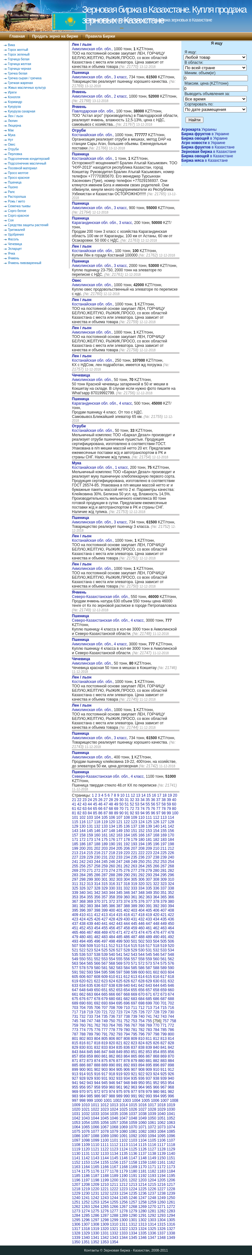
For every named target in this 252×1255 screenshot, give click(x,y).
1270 (152, 1206)
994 (156, 1096)
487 (134, 937)
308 (156, 879)
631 (164, 981)
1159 (142, 1162)
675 (75, 999)
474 (141, 932)
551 (90, 959)
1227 (161, 1189)
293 (149, 875)
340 (82, 892)
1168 (123, 1167)
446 (141, 923)
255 (75, 866)
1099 (95, 1140)
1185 (76, 1176)
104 (97, 817)
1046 (114, 1118)
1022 (95, 1109)
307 (149, 879)
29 (116, 800)
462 (156, 928)
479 (75, 937)
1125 (133, 1149)
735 (105, 1016)
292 (141, 875)
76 (153, 808)
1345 (133, 1237)
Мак (11, 130)
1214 (142, 1184)
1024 (114, 1109)
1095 (161, 1136)
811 (149, 1038)
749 (105, 1021)
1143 (95, 1158)
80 (174, 808)
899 (75, 1069)
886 (82, 1065)
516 (141, 946)
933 (119, 1078)
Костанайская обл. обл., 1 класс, (101, 465)
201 (90, 848)
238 (156, 857)
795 (134, 1034)
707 (105, 1007)
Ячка (11, 253)
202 (97, 848)
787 (75, 1034)
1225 (142, 1189)
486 (127, 937)
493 (75, 941)
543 (134, 954)
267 (164, 866)
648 (82, 990)
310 (171, 879)
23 (84, 800)
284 (82, 875)
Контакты (91, 1250)
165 (134, 835)
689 (75, 1003)
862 (112, 1056)
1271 (161, 1206)
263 (134, 866)
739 (134, 1016)
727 (149, 1012)
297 (75, 879)
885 (75, 1065)
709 (119, 1007)
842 (171, 1047)
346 (127, 892)
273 (105, 870)
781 (134, 1030)
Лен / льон (15, 116)
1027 (142, 1109)
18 (164, 795)
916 (97, 1074)
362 (141, 897)
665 (105, 994)
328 (97, 888)
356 (97, 897)
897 (164, 1065)
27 (105, 800)
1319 (95, 1229)
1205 (161, 1180)
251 (149, 862)
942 (82, 1083)
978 (141, 1091)
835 (119, 1047)
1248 (152, 1198)
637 (105, 985)
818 (97, 1043)
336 (156, 888)
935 (134, 1078)
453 (90, 928)
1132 (95, 1153)
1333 (123, 1233)
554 (112, 959)
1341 (95, 1237)
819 (105, 1043)
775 (90, 1030)
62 (79, 808)
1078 (104, 1131)
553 (105, 959)
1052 (171, 1118)
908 (141, 1069)
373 (119, 901)
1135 (123, 1153)
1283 (171, 1211)
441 (105, 923)
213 (75, 853)
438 (82, 923)
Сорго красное (18, 215)
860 (97, 1056)
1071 (142, 1127)
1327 (171, 1229)
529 (134, 950)
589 (164, 968)
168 (156, 835)
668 (127, 994)
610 (112, 976)
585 (134, 968)
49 (116, 804)
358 (112, 897)
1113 (123, 1145)
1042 (76, 1118)
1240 (76, 1198)
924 (156, 1074)
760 (82, 1025)
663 (90, 994)
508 (82, 946)
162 (112, 835)
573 (149, 963)
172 (82, 839)
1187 (95, 1176)
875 (105, 1061)
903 (105, 1069)
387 (119, 906)
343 (105, 892)
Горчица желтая (19, 64)
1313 (142, 1224)
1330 (95, 1233)
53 (137, 804)
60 (174, 804)
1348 (161, 1237)
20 (175, 795)
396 (82, 910)
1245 (123, 1198)
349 (149, 892)
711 (134, 1007)
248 (127, 862)
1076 (85, 1131)
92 (132, 813)
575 (164, 963)
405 (149, 910)
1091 (123, 1136)
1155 (104, 1162)
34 (142, 800)
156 (171, 831)
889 (105, 1065)
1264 (95, 1206)
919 (119, 1074)
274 (112, 870)
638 (112, 985)
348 (141, 892)
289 (119, 875)
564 (82, 963)
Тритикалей (16, 230)
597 (119, 972)
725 (134, 1012)
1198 (95, 1180)
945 (105, 1083)
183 (164, 839)
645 (164, 985)
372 (112, 901)
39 (169, 800)
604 (171, 972)
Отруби (13, 149)
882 (156, 1061)
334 (141, 888)
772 (171, 1025)
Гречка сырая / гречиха (25, 78)
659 (164, 990)
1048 (133, 1118)
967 (164, 1087)
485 (119, 937)
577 (75, 968)
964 (141, 1087)
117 (90, 822)
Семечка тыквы (19, 206)
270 (82, 870)
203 (105, 848)
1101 (114, 1140)
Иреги (12, 92)
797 (149, 1034)
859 (90, 1056)
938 (156, 1078)
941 (75, 1083)
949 (134, 1083)
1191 (133, 1176)
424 (82, 919)
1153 (85, 1162)
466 (82, 932)
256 (82, 866)
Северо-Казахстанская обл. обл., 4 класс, (109, 618)
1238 (161, 1193)
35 (148, 800)
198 (171, 844)
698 (141, 1003)
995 (164, 1096)
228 (82, 857)
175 (105, 839)
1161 (161, 1162)
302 (112, 879)
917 (105, 1074)
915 (90, 1074)
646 (171, 985)
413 (105, 915)
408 (171, 910)
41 (74, 804)
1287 (104, 1215)
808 (127, 1038)
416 (127, 915)
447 (149, 923)
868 (156, 1056)
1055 (95, 1122)
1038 (142, 1114)
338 (171, 888)
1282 (161, 1211)
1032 (85, 1114)
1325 (152, 1229)
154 (156, 831)
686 (156, 999)
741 (149, 1016)
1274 (85, 1211)
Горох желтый (18, 49)
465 (75, 932)
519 (164, 946)
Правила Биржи (100, 36)
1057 (114, 1122)
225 (164, 853)
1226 (152, 1189)
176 (112, 839)
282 (171, 870)
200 (82, 848)
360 (127, 897)
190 (112, 844)
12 (133, 795)
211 (164, 848)
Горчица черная (19, 68)
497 (105, 941)
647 (75, 990)
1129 (171, 1149)
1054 (85, 1122)
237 (149, 857)
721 (105, 1012)
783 (149, 1030)
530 (141, 950)
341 (90, 892)
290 (127, 875)
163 (119, 835)
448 (156, 923)
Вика (11, 45)
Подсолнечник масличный (27, 163)
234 (127, 857)
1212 (123, 1184)
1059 (133, 1122)
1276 (104, 1211)
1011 (95, 1105)
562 (171, 959)
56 (153, 804)
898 (171, 1065)
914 (82, 1074)
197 (164, 844)
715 (164, 1007)
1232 (104, 1193)
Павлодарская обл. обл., (94, 109)
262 (127, 866)
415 (119, 915)
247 (119, 862)
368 (82, 901)
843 (75, 1052)
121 (119, 822)
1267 (123, 1206)
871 (75, 1061)
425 (90, 919)
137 (134, 826)
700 (156, 1003)
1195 (171, 1176)
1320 (104, 1229)
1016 (142, 1105)
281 (164, 870)
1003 (126, 1100)
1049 (142, 1118)
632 (171, 981)
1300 (123, 1220)
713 (149, 1007)
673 (164, 994)
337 (164, 888)
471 (119, 932)
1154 (95, 1162)
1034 (104, 1114)
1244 (114, 1198)
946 (112, 1083)
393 (164, 906)
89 (116, 813)
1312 (133, 1224)
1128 (161, 1149)
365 (164, 897)
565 (90, 963)
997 (75, 1100)
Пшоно (13, 187)
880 (141, 1061)
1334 (133, 1233)
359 (119, 897)
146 (97, 831)
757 (165, 1021)
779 (119, 1030)
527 (119, 950)
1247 (142, 1198)
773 (75, 1030)
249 (134, 862)
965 (149, 1087)
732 (82, 1016)
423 (75, 919)
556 (127, 959)
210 (156, 848)
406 (156, 910)
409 (75, 915)
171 (75, 839)
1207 (76, 1184)
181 (149, 839)
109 (134, 817)
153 (149, 831)
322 (156, 884)
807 (119, 1038)
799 (164, 1034)
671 (149, 994)
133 (105, 826)
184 (171, 839)
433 (149, 919)
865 (134, 1056)
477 (164, 932)
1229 (76, 1193)
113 (164, 817)
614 (141, 976)
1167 (114, 1167)
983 (75, 1096)
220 (127, 853)
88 (111, 813)
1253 (95, 1202)
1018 (161, 1105)
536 (82, 954)
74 (142, 808)
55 (148, 804)
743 (164, 1016)
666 (112, 994)
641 (134, 985)
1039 (152, 1114)
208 (141, 848)
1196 (76, 1180)
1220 (95, 1189)
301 (105, 879)
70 (121, 808)
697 (134, 1003)
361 (134, 897)
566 (97, 963)
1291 (142, 1215)
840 (156, 1047)
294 (156, 875)
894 (141, 1065)
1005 (145, 1100)
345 (119, 892)
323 (164, 884)
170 (171, 835)
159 (90, 835)
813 (164, 1038)
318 (127, 884)
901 (90, 1069)
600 (141, 972)
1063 (171, 1122)
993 (149, 1096)
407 (164, 910)
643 (149, 985)
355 (90, 897)
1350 (76, 1242)
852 (141, 1052)
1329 (85, 1233)
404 (141, 910)
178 (127, 839)
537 (90, 954)
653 (119, 990)
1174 (76, 1171)
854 (156, 1052)
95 (148, 813)
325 (75, 888)
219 (119, 853)
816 (82, 1043)
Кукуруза (14, 106)
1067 (104, 1127)
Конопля (14, 97)
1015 (133, 1105)
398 (97, 910)
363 (149, 897)
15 (149, 795)
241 (75, 862)
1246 (133, 1198)
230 (97, 857)
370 (97, 901)
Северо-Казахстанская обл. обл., (101, 594)
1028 (152, 1109)
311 (75, 884)
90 (121, 813)
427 (105, 919)
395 (75, 910)
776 (97, 1030)
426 (97, 919)
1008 (174, 1100)
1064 (76, 1127)
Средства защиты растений (28, 225)
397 (90, 910)
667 (119, 994)
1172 (161, 1167)
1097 (76, 1140)
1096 (171, 1136)
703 (75, 1007)
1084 (161, 1131)
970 (82, 1091)
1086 (76, 1136)
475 (149, 932)
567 (105, 963)
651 (105, 990)
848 (112, 1052)
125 (149, 822)
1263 (85, 1206)
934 (127, 1078)
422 (171, 915)
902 (97, 1069)
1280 (142, 1211)
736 (112, 1016)
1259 (152, 1202)
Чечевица (15, 244)
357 (105, 897)
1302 (142, 1220)
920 (127, 1074)
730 (171, 1012)
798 (156, 1034)
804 (97, 1038)
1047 (123, 1118)
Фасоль (13, 239)
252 (156, 862)
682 (127, 999)
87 (105, 813)
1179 (123, 1171)
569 (119, 963)
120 (112, 822)
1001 (107, 1100)
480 (82, 937)
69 (116, 808)
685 (149, 999)
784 (156, 1030)
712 (141, 1007)
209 (149, 848)
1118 (171, 1145)
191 (119, 844)
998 (82, 1100)
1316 (171, 1224)
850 (127, 1052)
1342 (104, 1237)
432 (141, 919)
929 (90, 1078)
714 (156, 1007)
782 (141, 1030)
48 (111, 804)
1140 (171, 1153)
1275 (95, 1211)
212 (171, 848)
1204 (152, 1180)
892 (127, 1065)
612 (127, 976)
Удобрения (16, 234)
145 (90, 831)
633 (75, 985)
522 (82, 950)
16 (154, 795)
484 (112, 937)
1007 (164, 1100)
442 (112, 923)
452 (82, 928)
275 (119, 870)
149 (119, 831)
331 (119, 888)
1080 (123, 1131)
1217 (171, 1184)
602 (156, 972)
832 (97, 1047)
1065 (85, 1127)
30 (121, 800)
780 (127, 1030)
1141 (76, 1158)
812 (156, 1038)
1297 (95, 1220)
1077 (95, 1131)
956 (82, 1087)
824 (141, 1043)
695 (119, 1003)
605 (75, 976)
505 (164, 941)
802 (82, 1038)
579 (90, 968)
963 (134, 1087)
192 (127, 844)
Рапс (11, 192)
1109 (85, 1145)
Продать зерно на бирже (55, 36)
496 (97, 941)
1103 (133, 1140)
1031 (76, 1114)
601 (149, 972)
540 (112, 954)
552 (97, 959)
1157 (123, 1162)
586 (141, 968)
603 (164, 972)
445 (134, 923)
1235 (133, 1193)
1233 (114, 1193)
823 (134, 1043)
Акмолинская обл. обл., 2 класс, (100, 94)
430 (127, 919)
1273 (76, 1211)
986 (97, 1096)
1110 (95, 1145)
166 (141, 835)
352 (171, 892)
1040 (161, 1114)
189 (105, 844)
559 (149, 959)
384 (97, 906)
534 (171, 950)
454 (97, 928)
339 (75, 892)
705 (90, 1007)
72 (132, 808)
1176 (95, 1171)
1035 (114, 1114)
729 (164, 1012)
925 (164, 1074)
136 (127, 826)
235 (134, 857)
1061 (152, 1122)
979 (149, 1091)
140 (156, 826)
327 (90, 888)
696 (127, 1003)
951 (149, 1083)
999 (90, 1100)
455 (105, 928)
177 (119, 839)
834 (112, 1047)
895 (149, 1065)
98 (163, 813)
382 (82, 906)
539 (105, 954)
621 (90, 981)
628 (141, 981)
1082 (142, 1131)
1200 (114, 1180)
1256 (123, 1202)
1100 (104, 1140)
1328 (76, 1233)
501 (134, 941)
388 (127, 906)
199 (75, 848)
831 (90, 1047)
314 (97, 884)
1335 (142, 1233)
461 (149, 928)
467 (90, 932)
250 (141, 862)
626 (127, 981)
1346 (142, 1237)
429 (119, 919)
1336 (152, 1233)
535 (75, 954)
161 (105, 835)
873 (90, 1061)
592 (82, 972)
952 (156, 1083)
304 (127, 879)
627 (134, 981)
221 (134, 853)
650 (97, 990)
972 (97, 1091)
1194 (161, 1176)
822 (127, 1043)
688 (171, 999)
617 (164, 976)
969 (75, 1091)
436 (171, 919)
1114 (133, 1145)
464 (171, 928)
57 (158, 804)
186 (82, 844)
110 (141, 817)
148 (112, 831)
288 (112, 875)
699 (149, 1003)
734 (97, 1016)
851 (134, 1052)
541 (119, 954)
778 (112, 1030)
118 (97, 822)
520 (171, 946)
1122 (104, 1149)
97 (158, 813)
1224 (133, 1189)
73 (137, 808)
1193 (152, 1176)
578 (82, 968)
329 (105, 888)
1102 (123, 1140)
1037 (133, 1114)
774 (82, 1030)
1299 (114, 1220)
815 (75, 1043)
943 (90, 1083)
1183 (161, 1171)
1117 (161, 1145)
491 (164, 937)
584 (127, 968)
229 (90, 857)
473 (134, 932)
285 (90, 875)
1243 (104, 1198)
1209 (95, 1184)
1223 (123, 1189)
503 (149, 941)
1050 (152, 1118)
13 (138, 795)
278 (141, 870)
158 (82, 835)
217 (105, 853)
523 (90, 950)
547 (164, 954)
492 (171, 937)
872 (82, 1061)
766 (127, 1025)
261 (119, 866)
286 (97, 875)
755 (149, 1021)
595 (105, 972)
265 (149, 866)
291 (134, 875)
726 (141, 1012)
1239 (171, 1193)
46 (100, 804)
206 (127, 848)
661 (75, 994)
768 (141, 1025)
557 (134, 959)
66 (100, 808)
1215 (152, 1184)
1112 (114, 1145)
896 (156, 1065)
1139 (161, 1153)
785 (164, 1030)
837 (134, 1047)
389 (134, 906)
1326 (161, 1229)
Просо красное (19, 177)
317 (119, 884)
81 (74, 813)
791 (105, 1034)
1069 (123, 1127)
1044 (95, 1118)
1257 (133, 1202)
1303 (152, 1220)
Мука (11, 135)
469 (105, 932)
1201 (123, 1180)
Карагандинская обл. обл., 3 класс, (103, 220)
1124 (123, 1149)
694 (112, 1003)
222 (141, 853)
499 (119, 941)
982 (171, 1091)
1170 (142, 1167)
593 (90, 972)
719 (90, 1012)
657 (149, 990)
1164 (85, 1167)
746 (82, 1021)
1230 (85, 1193)
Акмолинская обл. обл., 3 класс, (100, 74)
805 (105, 1038)
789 (90, 1034)
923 (149, 1074)
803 (90, 1038)
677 (90, 999)
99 (169, 813)
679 (105, 999)
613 (134, 976)
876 (112, 1061)
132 (97, 826)
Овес (11, 144)
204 (112, 848)
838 (141, 1047)
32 (132, 800)
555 (119, 959)
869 (164, 1056)
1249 (161, 1198)
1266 (114, 1206)
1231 (95, 1193)
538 (97, 954)
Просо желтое (18, 173)
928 (82, 1078)
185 (75, 844)
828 (171, 1043)
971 (90, 1091)
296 (171, 875)
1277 (114, 1211)
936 (141, 1078)
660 (171, 990)
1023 (104, 1109)
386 (112, 906)
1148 (142, 1158)
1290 (133, 1215)
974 (112, 1091)
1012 (104, 1105)
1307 (85, 1224)
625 (119, 981)
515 (134, 946)
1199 (104, 1180)
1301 (133, 1220)
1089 (104, 1136)
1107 (171, 1140)
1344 (123, 1237)
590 (171, 968)
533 (164, 950)
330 (112, 888)
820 (112, 1043)
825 (149, 1043)
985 (90, 1096)
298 (82, 879)
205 (119, 848)
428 (112, 919)
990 (127, 1096)
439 (90, 923)
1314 (152, 1224)
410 (82, 915)
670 (141, 994)
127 (164, 822)
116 (82, 822)
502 (141, 941)
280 (156, 870)
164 (127, 835)
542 (127, 954)
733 (90, 1016)
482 (97, 937)
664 (97, 994)
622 (97, 981)
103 (90, 817)
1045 (104, 1118)
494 (82, 941)
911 (164, 1069)
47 (105, 804)
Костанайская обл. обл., (93, 132)
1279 (133, 1211)
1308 (95, 1224)
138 (141, 826)
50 (121, 804)
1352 (95, 1242)
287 (105, 875)
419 (149, 915)
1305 (171, 1220)
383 (90, 906)
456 (112, 928)
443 (119, 923)
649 (90, 990)
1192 (142, 1176)
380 (171, 901)
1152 (76, 1162)
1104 (142, 1140)
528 (127, 950)
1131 (85, 1153)
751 (119, 1021)
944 (97, 1083)
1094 (152, 1136)
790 (97, 1034)
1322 (123, 1229)
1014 (123, 1105)
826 (156, 1043)
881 (149, 1061)
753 (134, 1021)
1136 (133, 1153)
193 (134, 844)
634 (82, 985)
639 (119, 985)
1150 (161, 1158)
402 (127, 910)
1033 (95, 1114)
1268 (133, 1206)
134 (112, 826)
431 (134, 919)
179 (134, 839)
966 (156, 1087)
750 (112, 1021)
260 (112, 866)
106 (112, 817)
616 (156, 976)
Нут (10, 140)
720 (97, 1012)
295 (164, 875)
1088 (95, 1136)
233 (119, 857)
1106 (161, 1140)
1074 (171, 1127)
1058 (123, 1122)
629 (149, 981)
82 (79, 813)
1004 (136, 1100)
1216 (161, 1184)
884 (171, 1061)
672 (156, 994)
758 (173, 1021)
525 (105, 950)
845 (90, 1052)
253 (164, 862)
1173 (171, 1167)
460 (141, 928)
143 (75, 831)
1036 (123, 1114)
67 (105, 808)
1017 (152, 1105)
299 (90, 879)
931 (105, 1078)
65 (95, 808)
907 (134, 1069)
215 (90, 853)
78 (163, 808)
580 (97, 968)
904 (112, 1069)
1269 (142, 1206)
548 (171, 954)
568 (112, 963)
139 (149, 826)
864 (127, 1056)
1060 (142, 1122)
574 (156, 963)
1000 (98, 1100)
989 (119, 1096)
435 (164, 919)
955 (75, 1087)
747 (90, 1021)
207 (134, 848)
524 (97, 950)
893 (134, 1065)
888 (97, 1065)
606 (82, 976)
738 (127, 1016)
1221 (104, 1189)
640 (127, 985)
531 (149, 950)
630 (156, 981)
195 (149, 844)
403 (134, 910)
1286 (95, 1215)
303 (119, 879)
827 (164, 1043)
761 (90, 1025)
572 (141, 963)
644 (156, 985)
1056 (104, 1122)
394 (171, 906)
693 (105, 1003)
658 (156, 990)
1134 (114, 1153)
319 (134, 884)
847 (105, 1052)
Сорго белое (17, 211)
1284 (76, 1215)
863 (119, 1056)
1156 (114, 1162)
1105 (152, 1140)
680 (112, 999)
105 (105, 817)
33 (137, 800)
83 (84, 813)
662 (82, 994)
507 (75, 946)
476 (156, 932)
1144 (104, 1158)
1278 (123, 1211)
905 (119, 1069)
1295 (76, 1220)
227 (75, 857)
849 (119, 1052)
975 (119, 1091)
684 (141, 999)
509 (90, 946)
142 (171, 826)
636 (97, 985)
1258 (142, 1202)
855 (164, 1052)
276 (127, 870)
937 (149, 1078)
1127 (152, 1149)
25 (95, 800)
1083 (152, 1131)
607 (90, 976)
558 (141, 959)
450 (171, 923)
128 (171, 822)
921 (134, 1074)
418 (141, 915)
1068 (114, 1127)
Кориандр (15, 102)
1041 (171, 1114)
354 (82, 897)
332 (127, 888)
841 (164, 1047)
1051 (161, 1118)
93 (137, 813)
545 (149, 954)
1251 (76, 1202)
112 (156, 817)
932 (112, 1078)
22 (79, 800)
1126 (142, 1149)
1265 (104, 1206)
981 (164, 1091)
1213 (133, 1184)
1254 (104, 1202)
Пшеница (14, 182)
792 (112, 1034)
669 (134, 994)
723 (119, 1012)
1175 (85, 1171)
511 (105, 946)
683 (134, 999)
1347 (152, 1237)
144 (82, 831)
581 (105, 968)
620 (82, 981)
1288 (114, 1215)
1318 (85, 1229)
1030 (171, 1109)
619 (75, 981)
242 (82, 862)
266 (156, 866)
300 (97, 879)
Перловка (15, 154)
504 (156, 941)
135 (119, 826)
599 (134, 972)
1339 (76, 1237)
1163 (76, 1167)
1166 (104, 1167)
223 (149, 853)
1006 (155, 1100)
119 (105, 822)
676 (82, 999)
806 (112, 1038)
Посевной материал (22, 168)
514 (127, 946)
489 (149, 937)
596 (112, 972)
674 (171, 994)
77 (158, 808)
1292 (152, 1215)
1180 (133, 1171)
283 (75, 875)
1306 (76, 1224)
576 (171, 963)
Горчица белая (18, 59)
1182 (152, 1171)
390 (141, 906)
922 (141, 1074)
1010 (85, 1105)
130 (82, 826)
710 (127, 1007)
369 (90, 901)
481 (90, 937)
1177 (104, 1171)
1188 (104, 1176)
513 (119, 946)
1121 (95, 1149)
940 (171, 1078)
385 (105, 906)
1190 (123, 1176)
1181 (142, 1171)
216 (97, 853)
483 (105, 937)
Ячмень (13, 258)
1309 (104, 1224)
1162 (171, 1162)
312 (82, 884)
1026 (133, 1109)
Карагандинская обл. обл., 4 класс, (103, 401)
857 (75, 1056)
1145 (114, 1158)
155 (164, 831)
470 (112, 932)
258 (97, 866)
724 (127, 1012)
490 (156, 937)
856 (171, 1052)
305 (134, 879)
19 (170, 795)
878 (127, 1061)
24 (90, 800)
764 (112, 1025)
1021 (85, 1109)
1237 (152, 1193)
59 (169, 804)
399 (105, 910)
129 (75, 826)
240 (171, 857)
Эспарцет (15, 248)
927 (75, 1078)
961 (119, 1087)
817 (90, 1043)
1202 (133, 1180)
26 (100, 800)
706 (97, 1007)
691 (90, 1003)
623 (105, 981)
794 (127, 1034)
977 (134, 1091)
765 (119, 1025)
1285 (85, 1215)
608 (97, 976)
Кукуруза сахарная (21, 111)
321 (149, 884)
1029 (161, 1109)
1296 (85, 1220)
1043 (85, 1118)
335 (149, 888)
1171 (152, 1167)
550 (82, 959)
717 (75, 1012)
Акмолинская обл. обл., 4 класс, (100, 641)
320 (141, 884)
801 (75, 1038)
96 (153, 813)
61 (74, 808)
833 (105, 1047)
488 (141, 937)
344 (112, 892)
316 (112, 884)
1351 (85, 1242)
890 (112, 1065)
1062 (161, 1122)
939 (164, 1078)
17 (159, 795)
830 (82, 1047)
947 (119, 1083)
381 (75, 906)
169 (164, 835)
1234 (123, 1193)
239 (164, 857)
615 (149, 976)
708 (112, 1007)
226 (171, 853)
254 (171, 862)
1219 (85, 1189)
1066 (95, 1127)
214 (82, 853)
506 (171, 941)
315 (105, 884)
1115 (142, 1145)
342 (97, 892)
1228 (171, 1189)
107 (119, 817)
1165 (95, 1167)
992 (141, 1096)
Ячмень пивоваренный (24, 263)
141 (164, 826)
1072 (152, 1127)
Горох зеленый (19, 54)
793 (119, 1034)
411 (90, 915)
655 (134, 990)
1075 (76, 1131)
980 (156, 1091)
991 (134, 1096)
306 (141, 879)
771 (164, 1025)
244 (97, 862)
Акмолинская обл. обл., (93, 46)
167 (149, 835)
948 (127, 1083)
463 (164, 928)
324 (171, 884)
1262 (76, 1206)
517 (149, 946)
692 (97, 1003)
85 (95, 813)
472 (127, 932)
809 (134, 1038)
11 (128, 795)
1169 (133, 1167)
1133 (104, 1153)
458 (127, 928)
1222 (114, 1189)
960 (112, 1087)
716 (171, 1007)
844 (82, 1052)
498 (112, 941)
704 (82, 1007)
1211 (114, 1184)
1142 (85, 1158)
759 (75, 1025)
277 (134, 870)
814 (171, 1038)
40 (174, 800)
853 (149, 1052)
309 (164, 879)
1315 (161, 1224)
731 (75, 1016)
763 (105, 1025)
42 (79, 804)
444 (127, 923)
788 (82, 1034)
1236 (142, 1193)
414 (112, 915)
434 (156, 919)
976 (127, 1091)
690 (82, 1003)
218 (112, 853)
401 (119, 910)
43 (84, 804)
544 (141, 954)
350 (156, 892)
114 (171, 817)
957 (90, 1087)
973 (105, 1091)
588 (156, 968)
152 (141, 831)
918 (112, 1074)
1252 (85, 1202)
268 (171, 866)
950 (141, 1083)
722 (112, 1012)
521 (75, 950)
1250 (171, 1198)
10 (122, 795)
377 (149, 901)
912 (171, 1069)
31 (127, 800)
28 (111, 800)
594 (97, 972)
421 (164, 915)
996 (171, 1096)
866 (141, 1056)
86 (100, 813)
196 (156, 844)
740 (141, 1016)
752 (127, 1021)
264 (141, 866)
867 (149, 1056)
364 (156, 897)
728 (156, 1012)
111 (149, 817)
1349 (171, 1237)
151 (134, 831)
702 (171, 1003)
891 (119, 1065)
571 (134, 963)
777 (105, 1030)
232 (112, 857)
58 (163, 804)
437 (75, 923)
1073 (161, 1127)
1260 (161, 1202)
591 (75, 972)
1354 (114, 1242)
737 (119, 1016)
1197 (85, 1180)
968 (171, 1087)
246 (112, 862)
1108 (76, 1145)
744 (171, 1016)
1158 (133, 1162)
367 (75, 901)
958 (97, 1087)
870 (171, 1056)
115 (75, 822)
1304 (161, 1220)
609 (105, 976)
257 (90, 866)
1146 (123, 1158)
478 (171, 932)
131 (90, 826)
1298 (104, 1220)
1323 (133, 1229)
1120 (85, 1149)
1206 (171, 1180)
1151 (171, 1158)
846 (97, 1052)
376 (141, 901)
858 (82, 1056)
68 (111, 808)
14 (143, 795)
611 (119, 976)
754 (141, 1021)
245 (105, 862)
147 (105, 831)
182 (156, 839)
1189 (114, 1176)
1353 (104, 1242)
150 (127, 831)
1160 (152, 1162)
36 (153, 800)
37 (158, 800)
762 (97, 1025)
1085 (171, 1131)
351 (164, 892)
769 (149, 1025)
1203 (142, 1180)
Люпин (13, 121)
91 (127, 813)
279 (149, 870)
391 (149, 906)
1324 (142, 1229)
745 (75, 1021)
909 (149, 1069)
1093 (142, 1136)
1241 (85, 1198)
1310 (114, 1224)
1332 (114, 1233)
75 (148, 808)
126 (156, 822)
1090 (114, 1136)
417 (134, 915)
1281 (152, 1211)
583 (119, 968)
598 (127, 972)
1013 (114, 1105)
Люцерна (14, 125)
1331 (104, 1233)
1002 (117, 1100)
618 (171, 976)
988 (112, 1096)
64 (90, 808)
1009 (76, 1105)
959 (105, 1087)
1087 (85, 1136)
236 (141, 857)
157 (75, 835)
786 (171, 1030)
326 (82, 888)
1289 (123, 1215)
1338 (171, 1233)
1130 (76, 1153)
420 (156, 915)
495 (90, 941)
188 (97, 844)
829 (75, 1047)
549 (75, 959)
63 (84, 808)
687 (164, 999)
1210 (104, 1184)
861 (105, 1056)
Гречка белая (17, 73)
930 (97, 1078)
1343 (114, 1237)
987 (105, 1096)
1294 (171, 1215)
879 (134, 1061)
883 (164, 1061)
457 (119, 928)
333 (134, 888)
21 (74, 800)
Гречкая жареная (20, 83)
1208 (85, 1184)
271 (90, 870)
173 (90, 839)
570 (127, 963)
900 (82, 1069)
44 (90, 804)
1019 (171, 1105)
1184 (171, 1171)
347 (134, 892)
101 (75, 817)
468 (97, 932)
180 (141, 839)
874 (97, 1061)
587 (149, 968)
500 (127, 941)
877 (119, 1061)
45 (95, 804)
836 (127, 1047)
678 (97, 999)
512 (112, 946)
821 (119, 1043)
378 (156, 901)
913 (75, 1074)
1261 (171, 1202)
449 (164, 923)
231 (105, 857)
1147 (133, 1158)
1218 (76, 1189)
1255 (114, 1202)
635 (90, 985)
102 (82, 817)
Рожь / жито (16, 201)
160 (97, 835)
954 (171, 1083)
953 (164, 1083)
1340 (85, 1237)
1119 (76, 1149)
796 (141, 1034)
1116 (152, 1145)
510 (97, 946)
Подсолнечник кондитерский (29, 158)
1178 (114, 1171)
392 (156, 906)
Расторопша (17, 196)
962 (127, 1087)
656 (141, 990)
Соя (11, 220)
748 (97, 1021)
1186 (85, 1176)
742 (156, 1016)
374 (127, 901)
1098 (85, 1140)
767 (134, 1025)
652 (112, 990)
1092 (133, 1136)
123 (134, 822)
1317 (76, 1229)
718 (82, 1012)
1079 (114, 1131)
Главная (17, 36)
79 (169, 808)
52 (132, 804)
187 (90, 844)
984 (82, 1096)
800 (171, 1034)
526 (112, 950)
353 (75, 897)
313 (90, 884)
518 (156, 946)
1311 (123, 1224)
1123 (114, 1149)
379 (164, 901)
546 (156, 954)
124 (141, 822)
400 (112, 910)
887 (90, 1065)
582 (112, 968)
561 (164, 959)
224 (156, 853)
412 (97, 915)
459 (134, 928)
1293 (161, 1215)
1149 (152, 1158)
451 (75, 928)
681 (119, 999)
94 (142, 813)
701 (164, 1003)
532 (156, 950)
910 (156, 1069)
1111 (104, 1145)
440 (97, 923)
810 (141, 1038)
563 (75, 963)
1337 (161, 1233)
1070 (133, 1127)
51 (127, 804)
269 (75, 870)
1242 (95, 1198)
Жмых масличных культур (27, 87)
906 (127, 1069)
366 (171, 897)
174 (97, 839)
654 (127, 990)
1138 (152, 1153)
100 (175, 813)
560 (156, 959)
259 (105, 866)
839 (149, 1047)
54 (142, 804)
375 (134, 901)
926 (171, 1074)
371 (105, 901)
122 (127, 822)
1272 (171, 1206)
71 (127, 808)
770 (156, 1025)
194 (141, 844)
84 (90, 813)
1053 (76, 1122)
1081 (133, 1131)
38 (163, 800)
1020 (76, 1109)
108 (127, 817)
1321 (114, 1229)
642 (141, 985)
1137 (142, 1153)
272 (97, 870)
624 (112, 981)
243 (90, 862)
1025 (123, 1109)
